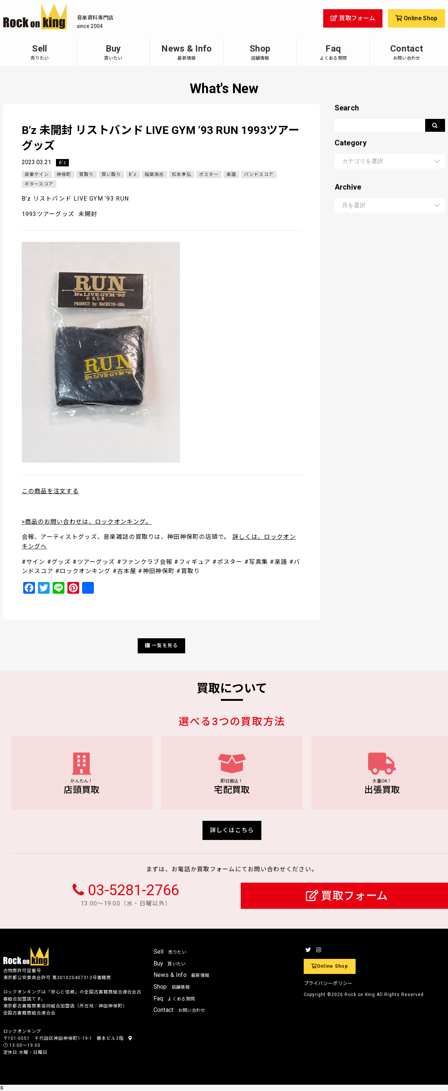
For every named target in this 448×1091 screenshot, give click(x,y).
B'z (62, 162)
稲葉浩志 (154, 174)
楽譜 (231, 174)
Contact (406, 52)
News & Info (186, 52)
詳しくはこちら (232, 830)
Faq (333, 52)
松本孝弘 (181, 174)
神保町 (64, 174)
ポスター (209, 174)
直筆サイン (37, 174)
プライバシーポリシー (328, 983)
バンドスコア (259, 174)
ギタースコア (39, 184)
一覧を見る (161, 645)
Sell (40, 52)
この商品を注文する (50, 491)
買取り (86, 174)
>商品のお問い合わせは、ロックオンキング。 (87, 521)
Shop (259, 52)
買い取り (111, 174)
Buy (113, 52)
